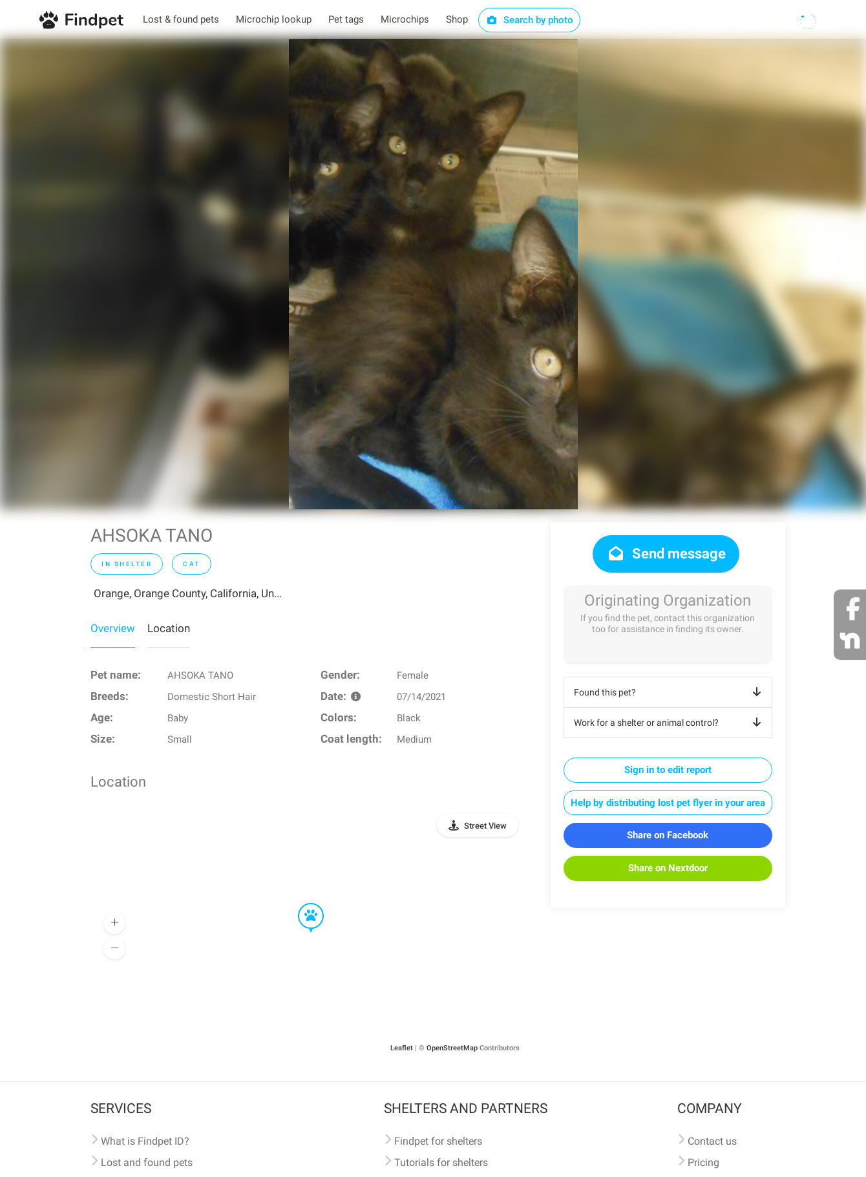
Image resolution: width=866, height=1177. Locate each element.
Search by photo (529, 20)
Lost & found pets (181, 19)
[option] (433, 274)
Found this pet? (670, 692)
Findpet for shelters (438, 1141)
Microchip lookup (274, 19)
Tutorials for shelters (441, 1162)
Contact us (712, 1141)
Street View (485, 826)
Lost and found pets (147, 1162)
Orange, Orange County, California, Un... (188, 593)
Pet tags (346, 19)
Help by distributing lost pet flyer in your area (668, 803)
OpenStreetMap (452, 1048)
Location (168, 628)
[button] (302, 903)
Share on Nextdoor (668, 868)
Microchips (405, 19)
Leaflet (401, 1048)
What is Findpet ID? (145, 1141)
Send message (666, 554)
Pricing (703, 1162)
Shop (457, 19)
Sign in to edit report (668, 770)
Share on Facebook (667, 835)
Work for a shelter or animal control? (670, 722)
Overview (112, 628)
